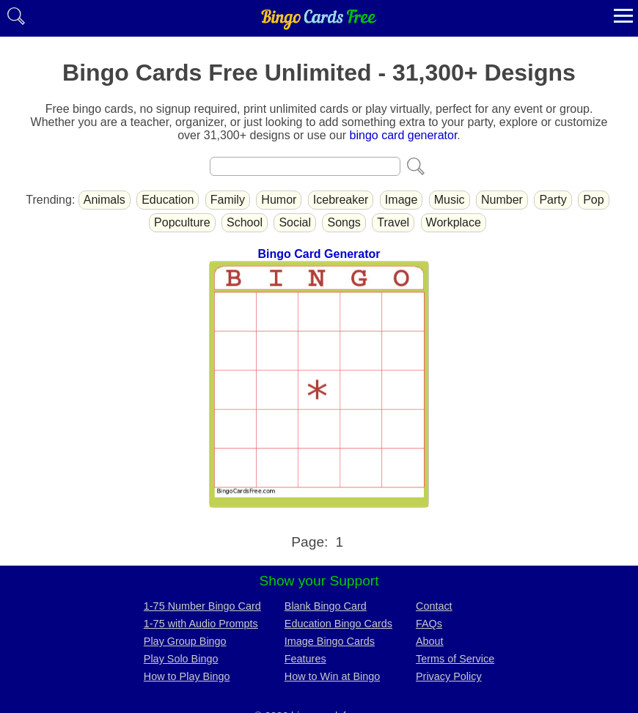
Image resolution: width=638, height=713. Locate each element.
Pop (593, 199)
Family (227, 199)
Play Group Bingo (185, 641)
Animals (104, 199)
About (430, 641)
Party (552, 199)
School (245, 222)
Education (168, 199)
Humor (278, 199)
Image (401, 199)
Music (449, 199)
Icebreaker (341, 199)
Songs (343, 222)
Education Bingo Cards (338, 623)
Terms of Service (455, 659)
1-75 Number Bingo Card (202, 606)
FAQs (429, 623)
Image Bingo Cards (330, 641)
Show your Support (318, 580)
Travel (393, 222)
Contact (434, 606)
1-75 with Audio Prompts (201, 623)
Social (295, 222)
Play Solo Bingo (181, 659)
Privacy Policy (449, 676)
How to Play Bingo (187, 676)
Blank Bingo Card (326, 606)
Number (502, 199)
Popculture (182, 222)
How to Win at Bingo (332, 676)
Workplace (453, 222)
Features (305, 659)
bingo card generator (404, 135)
